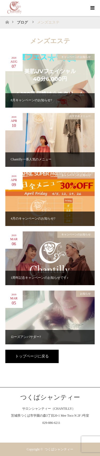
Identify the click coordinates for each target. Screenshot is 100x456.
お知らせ (85, 293)
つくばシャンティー (50, 397)
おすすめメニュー (80, 116)
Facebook (39, 432)
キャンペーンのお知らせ (76, 56)
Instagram (50, 432)
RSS (61, 432)
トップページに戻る (32, 356)
